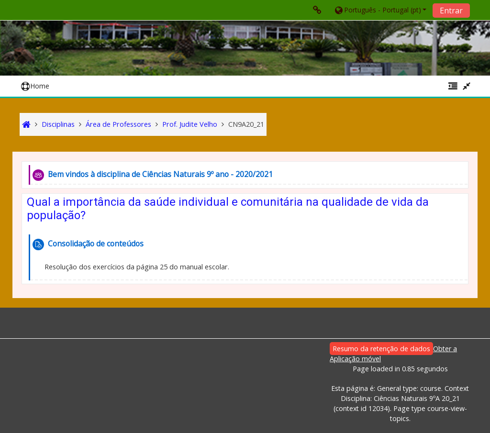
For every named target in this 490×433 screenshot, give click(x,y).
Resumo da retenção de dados (381, 348)
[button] (380, 9)
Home (35, 85)
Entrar (451, 10)
